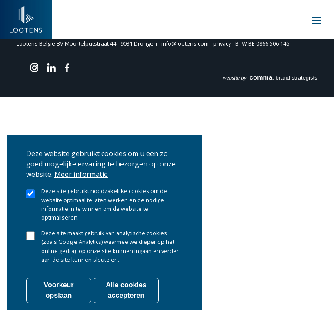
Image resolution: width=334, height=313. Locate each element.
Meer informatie (81, 185)
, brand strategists (270, 77)
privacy (222, 43)
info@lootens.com (185, 43)
